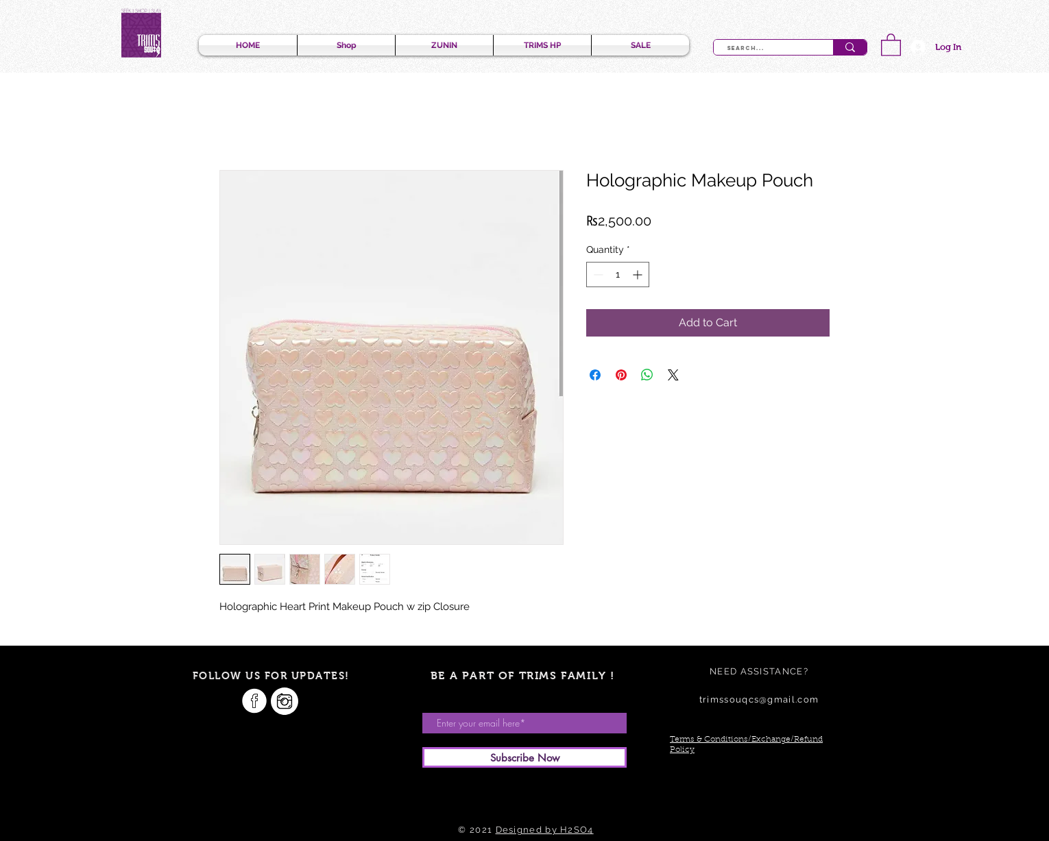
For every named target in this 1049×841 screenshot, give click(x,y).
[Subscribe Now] (524, 757)
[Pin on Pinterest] (621, 375)
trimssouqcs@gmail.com (759, 699)
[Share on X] (673, 375)
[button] (891, 44)
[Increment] (638, 275)
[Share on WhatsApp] (647, 375)
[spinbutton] (617, 275)
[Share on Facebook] (595, 375)
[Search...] (765, 49)
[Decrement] (596, 275)
